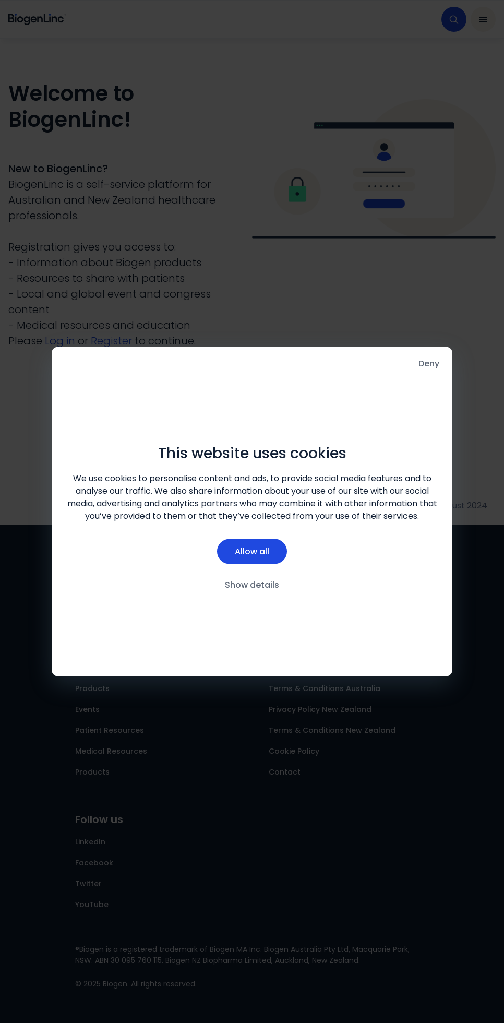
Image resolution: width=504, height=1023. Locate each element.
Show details (252, 584)
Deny (428, 364)
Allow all (252, 551)
